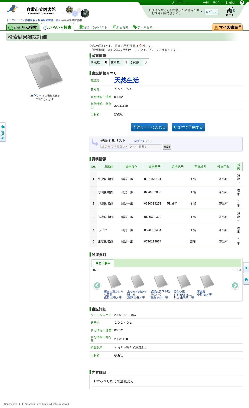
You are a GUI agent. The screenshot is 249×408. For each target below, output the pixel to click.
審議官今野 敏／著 (206, 285)
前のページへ (3, 132)
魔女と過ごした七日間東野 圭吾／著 (113, 286)
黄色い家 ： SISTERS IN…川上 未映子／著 (184, 286)
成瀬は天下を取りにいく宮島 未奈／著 (160, 286)
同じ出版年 (103, 263)
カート (228, 11)
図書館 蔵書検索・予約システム (51, 9)
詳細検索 (30, 20)
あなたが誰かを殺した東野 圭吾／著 (137, 286)
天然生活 (126, 80)
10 (239, 270)
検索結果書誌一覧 (48, 20)
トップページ (14, 20)
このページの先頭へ (246, 267)
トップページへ (246, 279)
